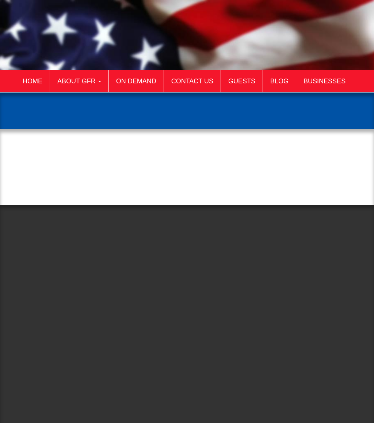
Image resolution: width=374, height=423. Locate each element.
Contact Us (192, 81)
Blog (279, 81)
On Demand (136, 81)
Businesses (325, 81)
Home (32, 81)
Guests (241, 81)
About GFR (79, 81)
